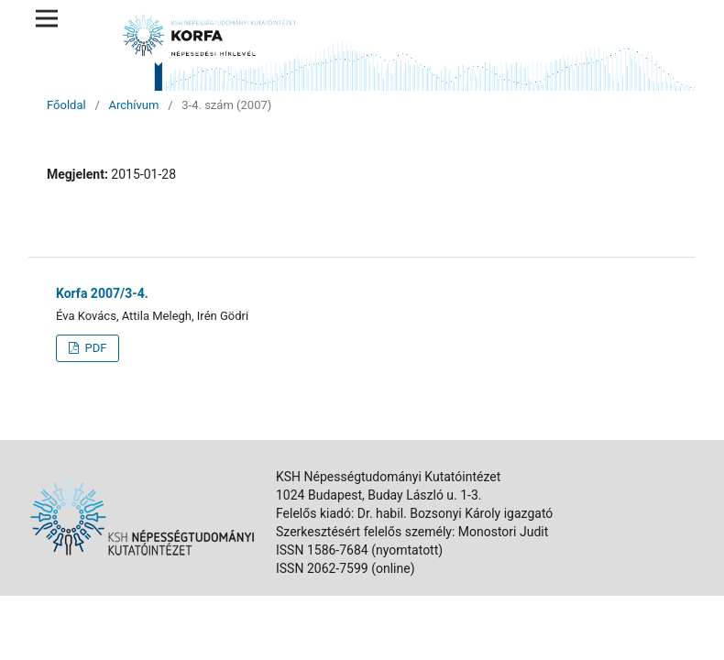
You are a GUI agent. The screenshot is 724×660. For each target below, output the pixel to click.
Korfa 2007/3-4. (102, 293)
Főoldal (66, 105)
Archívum (134, 105)
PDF (94, 348)
